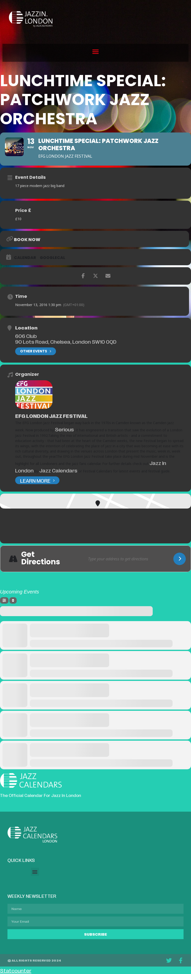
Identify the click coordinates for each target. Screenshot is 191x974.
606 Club (26, 336)
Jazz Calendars (58, 470)
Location (26, 327)
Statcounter (15, 970)
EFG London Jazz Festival (51, 416)
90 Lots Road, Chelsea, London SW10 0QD (65, 341)
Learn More (37, 480)
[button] (95, 51)
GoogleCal (52, 257)
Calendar (25, 257)
